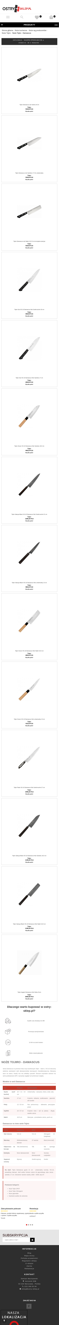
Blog (29, 1253)
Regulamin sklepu (29, 1261)
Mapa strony (29, 1255)
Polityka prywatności (29, 1258)
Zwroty (29, 1266)
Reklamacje (29, 1268)
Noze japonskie (13, 1193)
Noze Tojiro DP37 (14, 1188)
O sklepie (29, 1263)
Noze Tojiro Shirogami (16, 1191)
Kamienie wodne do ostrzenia (18, 1196)
